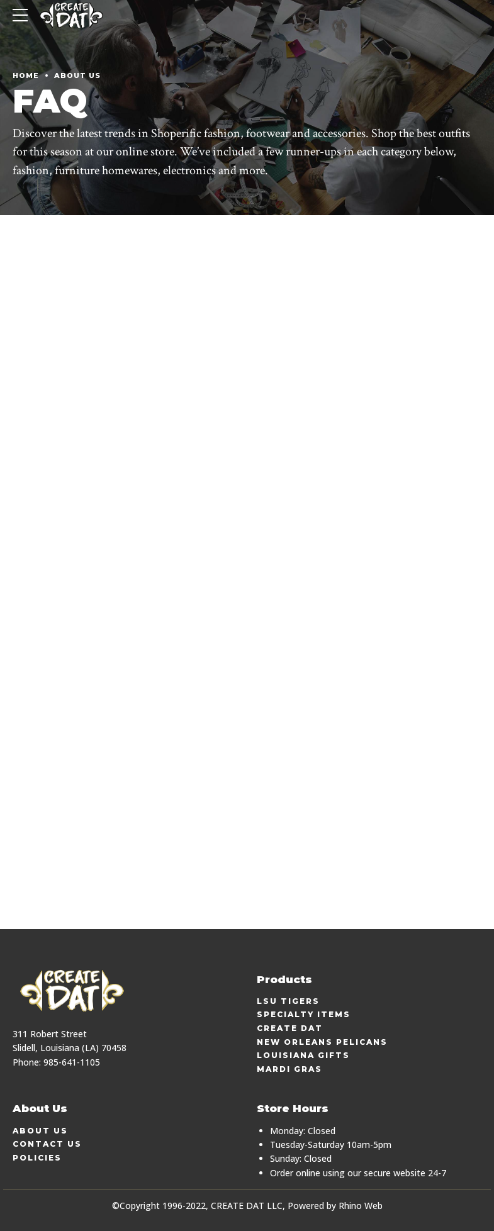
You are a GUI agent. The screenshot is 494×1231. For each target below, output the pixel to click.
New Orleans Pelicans (322, 1042)
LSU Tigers (288, 1001)
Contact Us (47, 1144)
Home (26, 75)
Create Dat (290, 1028)
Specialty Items (304, 1014)
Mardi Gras (289, 1069)
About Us (77, 75)
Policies (37, 1157)
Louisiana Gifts (303, 1055)
